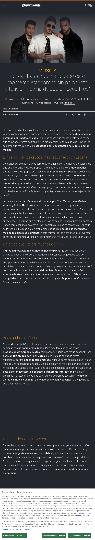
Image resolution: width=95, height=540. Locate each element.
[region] (47, 514)
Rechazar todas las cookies (54, 536)
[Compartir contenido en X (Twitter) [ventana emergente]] (73, 114)
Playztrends (69, 103)
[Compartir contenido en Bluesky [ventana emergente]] (79, 114)
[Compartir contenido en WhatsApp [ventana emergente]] (85, 114)
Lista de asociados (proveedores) (15, 529)
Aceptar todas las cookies (79, 536)
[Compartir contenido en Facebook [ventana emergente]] (67, 114)
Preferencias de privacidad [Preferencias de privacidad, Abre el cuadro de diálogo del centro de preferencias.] (14, 536)
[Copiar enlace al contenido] (91, 114)
